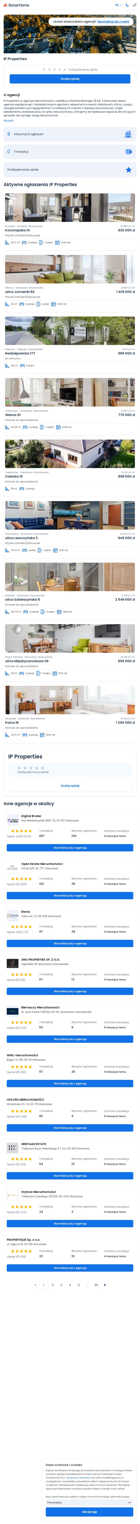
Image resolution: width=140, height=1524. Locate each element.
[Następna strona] (105, 1285)
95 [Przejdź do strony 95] (96, 1285)
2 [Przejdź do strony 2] (52, 1285)
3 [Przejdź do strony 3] (61, 1285)
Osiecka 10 (14, 476)
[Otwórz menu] (134, 5)
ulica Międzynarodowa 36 (27, 661)
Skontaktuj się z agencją (70, 848)
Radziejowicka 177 (20, 353)
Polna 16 (12, 722)
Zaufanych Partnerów (79, 1477)
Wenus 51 (13, 415)
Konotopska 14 (17, 230)
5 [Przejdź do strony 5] (79, 1285)
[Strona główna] (16, 5)
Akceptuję (89, 1512)
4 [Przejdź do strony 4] (70, 1285)
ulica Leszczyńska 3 (21, 538)
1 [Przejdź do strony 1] (43, 1285)
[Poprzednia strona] (35, 1285)
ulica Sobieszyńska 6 (22, 599)
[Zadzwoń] (127, 5)
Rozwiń (8, 121)
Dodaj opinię (70, 79)
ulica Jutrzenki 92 (19, 291)
